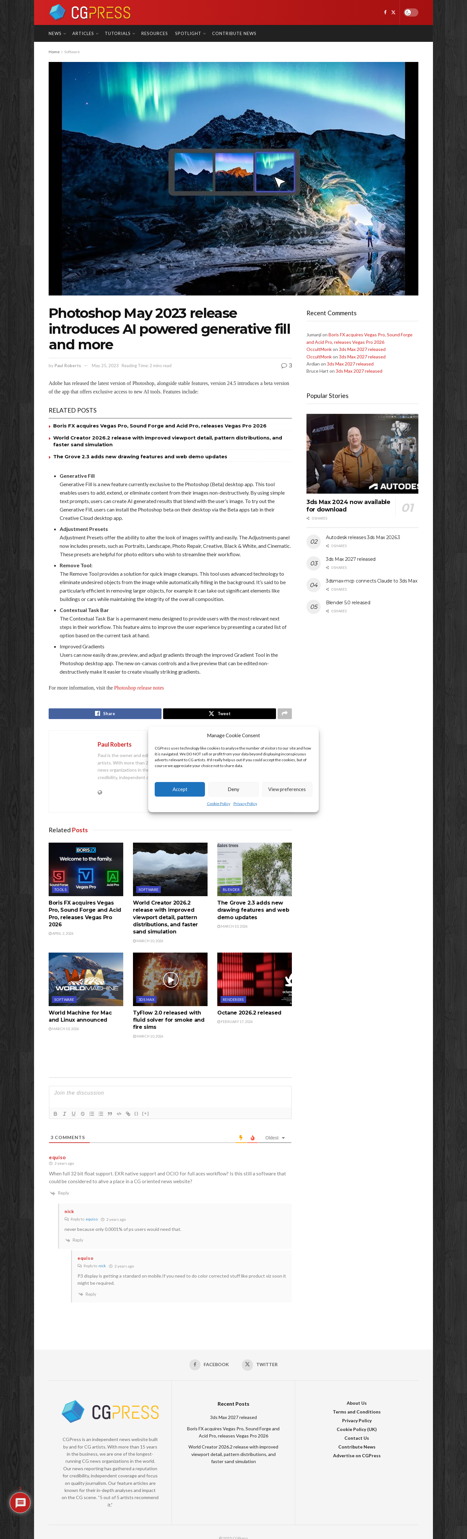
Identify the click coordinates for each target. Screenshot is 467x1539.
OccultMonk (319, 349)
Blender (231, 891)
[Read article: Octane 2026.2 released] (254, 980)
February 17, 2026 (235, 1023)
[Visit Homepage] (90, 12)
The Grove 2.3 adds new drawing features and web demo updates (140, 456)
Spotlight (188, 33)
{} (136, 1114)
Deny (233, 789)
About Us (357, 1405)
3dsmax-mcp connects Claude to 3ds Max (371, 581)
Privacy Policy (245, 803)
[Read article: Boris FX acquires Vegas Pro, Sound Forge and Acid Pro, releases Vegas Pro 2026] (86, 871)
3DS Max (146, 1001)
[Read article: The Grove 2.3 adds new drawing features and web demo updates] (254, 871)
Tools (60, 891)
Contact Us (356, 1440)
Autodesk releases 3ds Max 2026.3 (363, 537)
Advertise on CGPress (357, 1458)
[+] (145, 1114)
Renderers (233, 1001)
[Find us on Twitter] (393, 12)
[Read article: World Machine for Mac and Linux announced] (86, 980)
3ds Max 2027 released (362, 349)
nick (102, 1267)
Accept (180, 789)
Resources (154, 33)
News (55, 33)
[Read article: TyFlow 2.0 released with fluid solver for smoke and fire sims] (170, 980)
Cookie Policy (218, 803)
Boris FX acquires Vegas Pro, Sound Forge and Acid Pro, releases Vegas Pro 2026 (160, 426)
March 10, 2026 (148, 942)
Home (54, 51)
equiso (92, 1220)
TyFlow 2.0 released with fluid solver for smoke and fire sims (169, 1021)
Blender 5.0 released (348, 603)
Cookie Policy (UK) (357, 1431)
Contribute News (234, 33)
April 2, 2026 (61, 935)
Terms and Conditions (357, 1414)
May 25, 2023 (105, 365)
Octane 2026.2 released (249, 1014)
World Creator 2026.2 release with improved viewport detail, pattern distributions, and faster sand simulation (165, 919)
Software (72, 51)
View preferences (287, 789)
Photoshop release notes (139, 688)
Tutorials (118, 33)
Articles (83, 33)
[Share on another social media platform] (285, 714)
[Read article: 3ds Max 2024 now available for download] (362, 454)
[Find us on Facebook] (385, 12)
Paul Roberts (67, 365)
